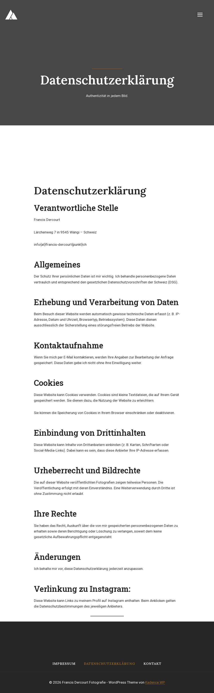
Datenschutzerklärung (109, 663)
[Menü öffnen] (202, 14)
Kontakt (152, 663)
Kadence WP (155, 682)
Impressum (64, 663)
